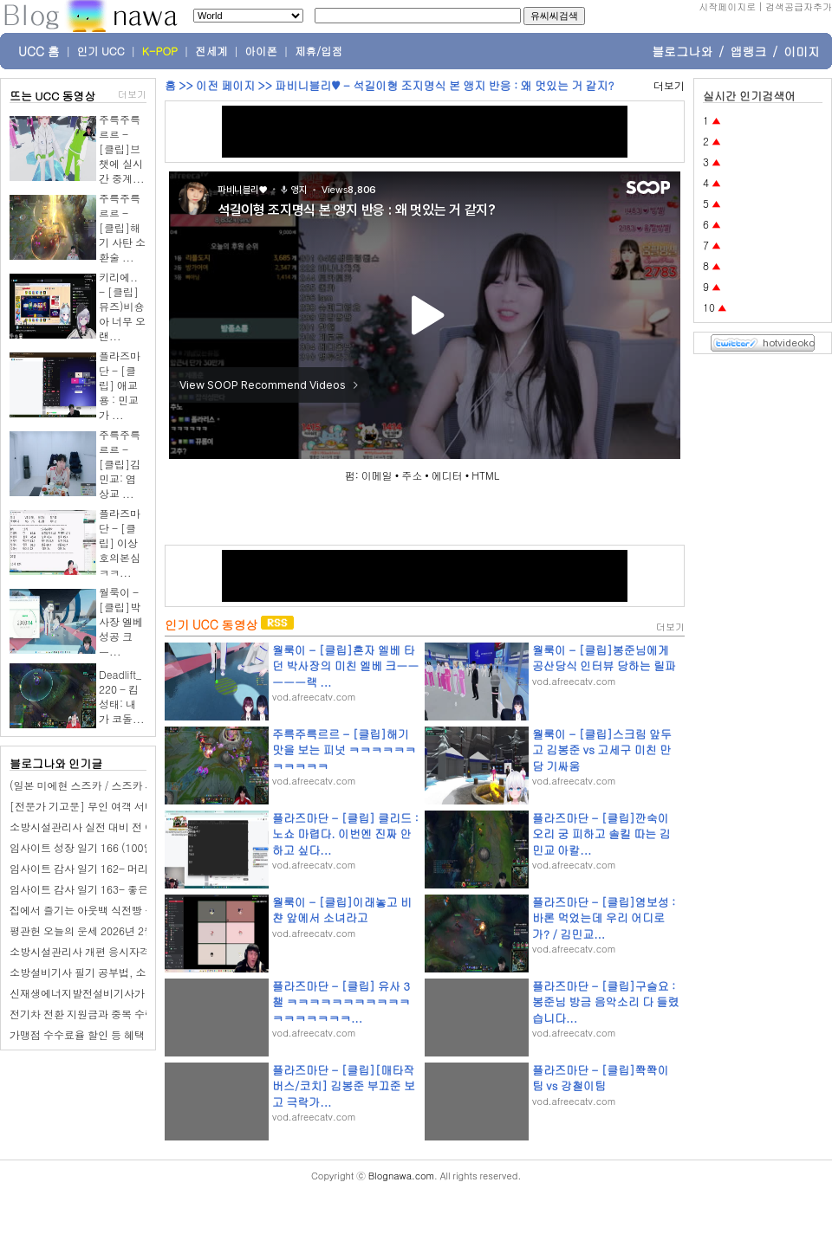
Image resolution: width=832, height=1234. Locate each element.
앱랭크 (748, 51)
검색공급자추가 (798, 6)
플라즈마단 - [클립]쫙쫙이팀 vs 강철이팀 (600, 1078)
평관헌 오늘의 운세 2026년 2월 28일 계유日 (111, 930)
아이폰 (261, 51)
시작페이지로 (727, 6)
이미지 (801, 51)
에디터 (447, 475)
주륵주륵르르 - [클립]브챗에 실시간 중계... (122, 148)
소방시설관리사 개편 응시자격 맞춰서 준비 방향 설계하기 (142, 951)
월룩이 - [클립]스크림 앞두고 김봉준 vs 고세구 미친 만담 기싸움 (602, 749)
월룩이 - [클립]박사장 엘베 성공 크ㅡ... (121, 621)
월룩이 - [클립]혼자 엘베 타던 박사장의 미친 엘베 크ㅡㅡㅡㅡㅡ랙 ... (345, 665)
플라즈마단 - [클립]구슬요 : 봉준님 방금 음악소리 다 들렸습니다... (605, 1001)
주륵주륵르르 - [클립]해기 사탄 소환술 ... (122, 227)
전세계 (211, 51)
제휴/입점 (318, 51)
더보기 (132, 93)
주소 (411, 475)
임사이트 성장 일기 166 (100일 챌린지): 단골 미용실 (131, 847)
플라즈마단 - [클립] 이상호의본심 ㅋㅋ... (119, 542)
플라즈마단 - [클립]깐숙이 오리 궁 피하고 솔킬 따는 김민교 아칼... (601, 833)
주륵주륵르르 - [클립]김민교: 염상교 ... (119, 464)
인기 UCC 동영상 (211, 624)
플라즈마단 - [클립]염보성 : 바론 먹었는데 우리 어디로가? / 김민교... (603, 917)
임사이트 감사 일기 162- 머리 (79, 868)
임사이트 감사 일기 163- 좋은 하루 (91, 889)
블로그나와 (682, 51)
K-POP (160, 51)
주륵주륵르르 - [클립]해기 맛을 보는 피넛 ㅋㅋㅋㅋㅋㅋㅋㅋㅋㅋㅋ (344, 749)
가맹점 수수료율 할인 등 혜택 (77, 1034)
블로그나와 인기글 (56, 763)
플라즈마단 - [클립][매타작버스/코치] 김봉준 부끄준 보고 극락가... (343, 1085)
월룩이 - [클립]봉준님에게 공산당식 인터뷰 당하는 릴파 (604, 658)
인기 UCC (101, 51)
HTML (485, 475)
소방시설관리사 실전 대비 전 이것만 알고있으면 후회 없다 (143, 826)
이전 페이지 (225, 85)
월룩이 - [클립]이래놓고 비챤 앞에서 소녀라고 (342, 910)
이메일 (377, 475)
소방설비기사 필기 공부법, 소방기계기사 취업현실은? (134, 972)
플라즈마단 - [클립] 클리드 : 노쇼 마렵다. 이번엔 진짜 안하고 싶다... (345, 833)
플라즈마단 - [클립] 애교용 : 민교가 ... (119, 385)
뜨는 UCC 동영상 (53, 95)
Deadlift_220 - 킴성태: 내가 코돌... (122, 696)
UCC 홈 (39, 51)
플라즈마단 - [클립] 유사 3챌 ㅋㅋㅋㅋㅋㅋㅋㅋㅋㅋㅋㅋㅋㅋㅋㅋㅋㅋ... (341, 1001)
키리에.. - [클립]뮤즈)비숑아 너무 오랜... (122, 306)
